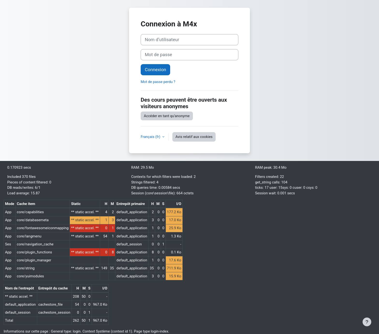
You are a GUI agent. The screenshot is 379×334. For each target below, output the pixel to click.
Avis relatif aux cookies (194, 137)
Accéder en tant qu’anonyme (167, 116)
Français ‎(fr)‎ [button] (151, 137)
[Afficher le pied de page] (367, 322)
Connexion (155, 69)
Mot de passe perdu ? (158, 82)
